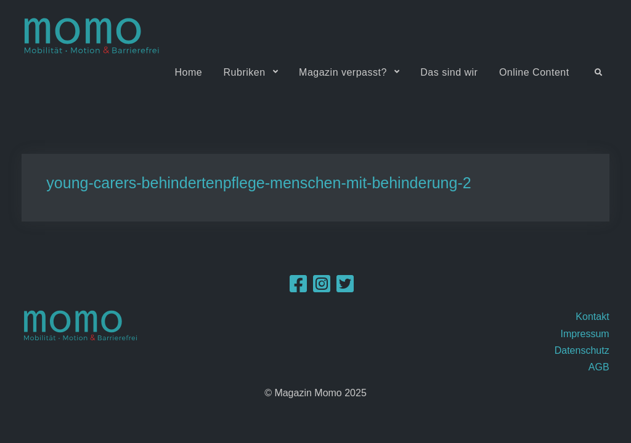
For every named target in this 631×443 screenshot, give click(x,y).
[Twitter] (345, 287)
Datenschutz (582, 350)
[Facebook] (298, 287)
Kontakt (592, 316)
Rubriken (245, 72)
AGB (598, 367)
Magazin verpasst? (343, 72)
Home (188, 72)
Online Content (534, 72)
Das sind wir (449, 72)
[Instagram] (321, 287)
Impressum (585, 334)
